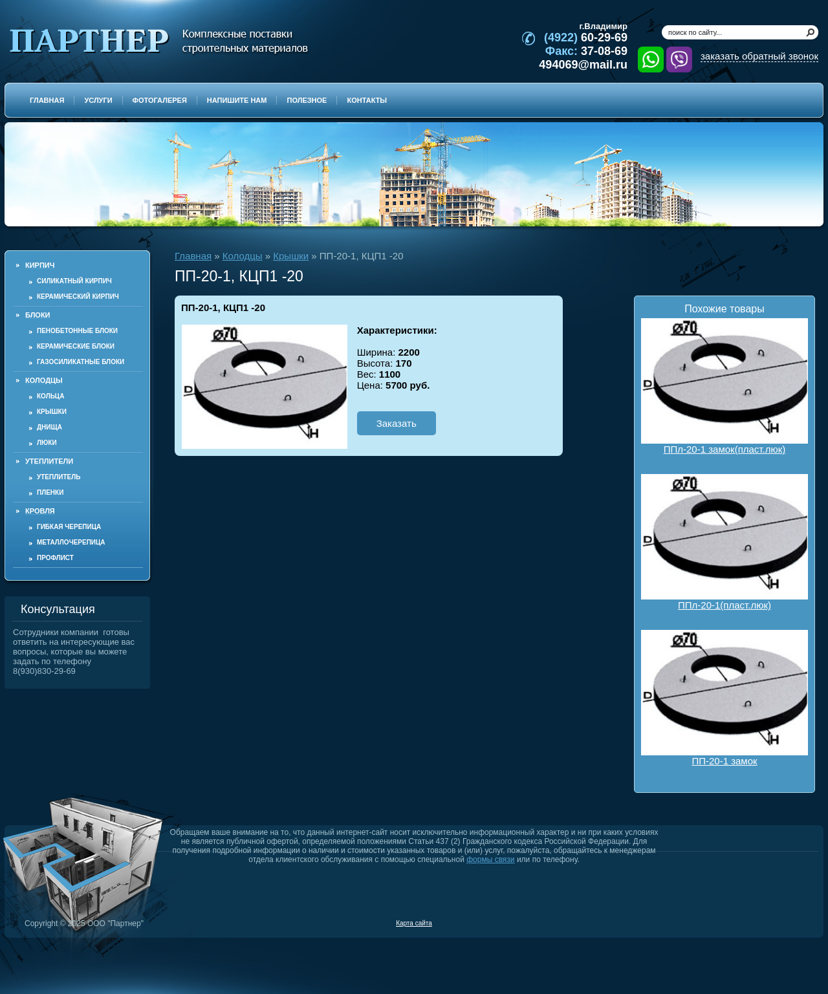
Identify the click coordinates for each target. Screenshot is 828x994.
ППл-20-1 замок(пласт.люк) (724, 386)
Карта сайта (414, 923)
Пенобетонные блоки (77, 330)
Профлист (55, 557)
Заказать (396, 423)
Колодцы (243, 255)
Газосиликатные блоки (80, 361)
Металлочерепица (71, 542)
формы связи (490, 859)
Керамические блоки (75, 346)
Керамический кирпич (78, 296)
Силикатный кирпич (74, 281)
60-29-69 (585, 37)
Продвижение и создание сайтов (787, 923)
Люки (47, 442)
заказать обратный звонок (759, 55)
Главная (193, 255)
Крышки (52, 411)
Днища (49, 427)
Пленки (50, 492)
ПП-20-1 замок (724, 698)
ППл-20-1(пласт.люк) (724, 542)
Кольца (50, 396)
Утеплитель (58, 477)
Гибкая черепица (69, 526)
